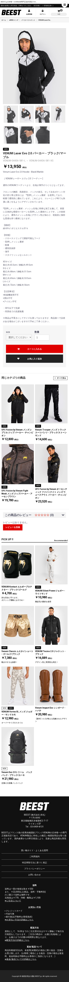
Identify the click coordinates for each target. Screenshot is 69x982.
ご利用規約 (34, 856)
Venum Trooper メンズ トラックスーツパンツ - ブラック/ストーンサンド (51, 433)
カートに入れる (34, 349)
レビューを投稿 (12, 527)
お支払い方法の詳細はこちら (20, 919)
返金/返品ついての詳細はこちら (21, 959)
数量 (36, 332)
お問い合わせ (34, 875)
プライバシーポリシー (34, 868)
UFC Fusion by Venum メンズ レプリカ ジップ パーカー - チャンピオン (17, 433)
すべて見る (60, 378)
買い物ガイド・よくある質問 (34, 850)
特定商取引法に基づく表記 (34, 862)
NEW (4, 708)
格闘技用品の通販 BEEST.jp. (32, 976)
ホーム (3, 20)
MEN (6, 149)
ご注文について (14, 900)
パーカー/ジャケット (28, 20)
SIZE (8, 332)
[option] (34, 66)
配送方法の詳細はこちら (18, 940)
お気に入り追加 (29, 359)
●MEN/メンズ (13, 20)
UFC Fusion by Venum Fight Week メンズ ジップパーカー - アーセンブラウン (16, 494)
